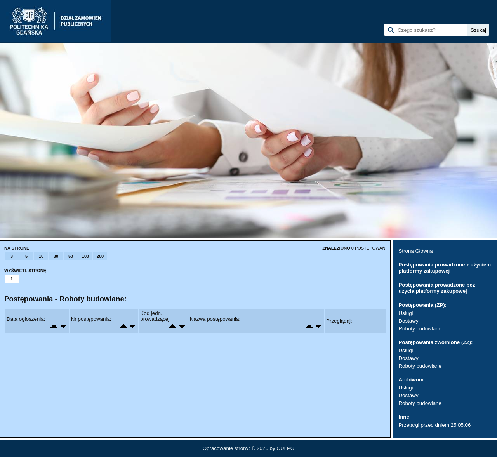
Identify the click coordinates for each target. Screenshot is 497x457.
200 (100, 256)
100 (85, 256)
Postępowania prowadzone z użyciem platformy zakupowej (444, 268)
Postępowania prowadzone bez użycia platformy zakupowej (436, 288)
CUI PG (285, 448)
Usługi (405, 313)
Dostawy (408, 321)
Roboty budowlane (419, 329)
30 (56, 256)
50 (70, 256)
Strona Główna (415, 251)
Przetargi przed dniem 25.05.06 (434, 425)
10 (41, 256)
